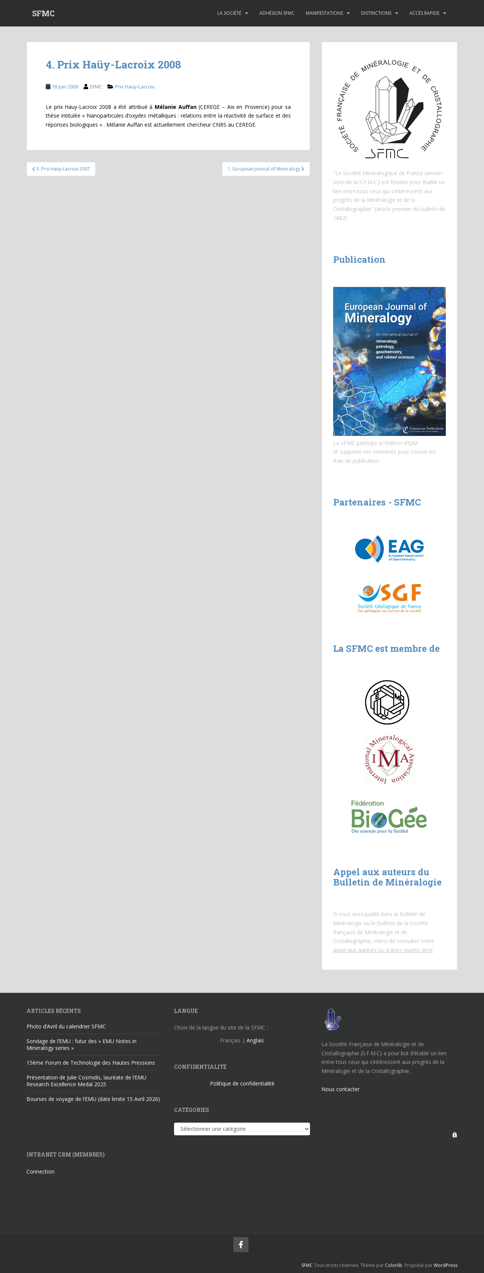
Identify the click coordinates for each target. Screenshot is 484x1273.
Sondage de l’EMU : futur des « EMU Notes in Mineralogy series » (81, 1044)
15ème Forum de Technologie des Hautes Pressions (90, 1062)
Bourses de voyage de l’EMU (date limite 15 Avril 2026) (93, 1098)
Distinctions (376, 13)
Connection (40, 1171)
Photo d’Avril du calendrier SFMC (66, 1026)
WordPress (446, 1265)
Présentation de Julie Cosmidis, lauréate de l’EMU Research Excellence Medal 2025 (86, 1081)
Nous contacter (340, 1089)
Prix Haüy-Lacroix (135, 86)
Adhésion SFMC (277, 13)
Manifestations (324, 13)
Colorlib (393, 1265)
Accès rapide (424, 13)
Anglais (255, 1040)
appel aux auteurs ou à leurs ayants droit (383, 950)
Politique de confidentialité (242, 1083)
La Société (229, 13)
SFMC (43, 13)
